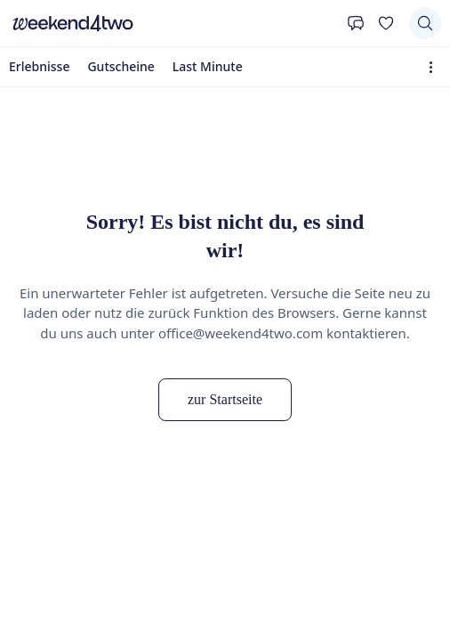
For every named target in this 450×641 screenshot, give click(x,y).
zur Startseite (225, 399)
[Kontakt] (355, 23)
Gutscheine (120, 66)
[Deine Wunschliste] (386, 23)
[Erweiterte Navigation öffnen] (434, 67)
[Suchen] (425, 23)
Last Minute (208, 66)
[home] (173, 23)
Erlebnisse (39, 66)
